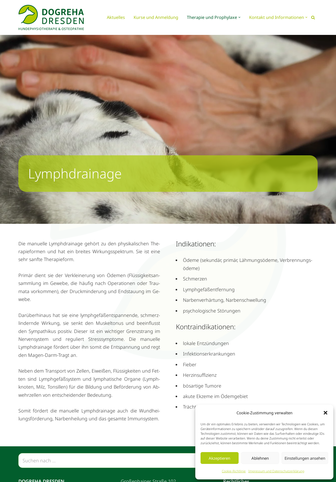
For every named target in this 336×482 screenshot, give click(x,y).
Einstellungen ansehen (305, 458)
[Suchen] (313, 17)
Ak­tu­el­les (116, 17)
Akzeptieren (219, 458)
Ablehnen (260, 458)
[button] (325, 412)
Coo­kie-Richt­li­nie (234, 471)
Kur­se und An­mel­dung (156, 17)
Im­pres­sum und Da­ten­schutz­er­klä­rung (276, 471)
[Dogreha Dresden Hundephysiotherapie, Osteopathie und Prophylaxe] (52, 17)
